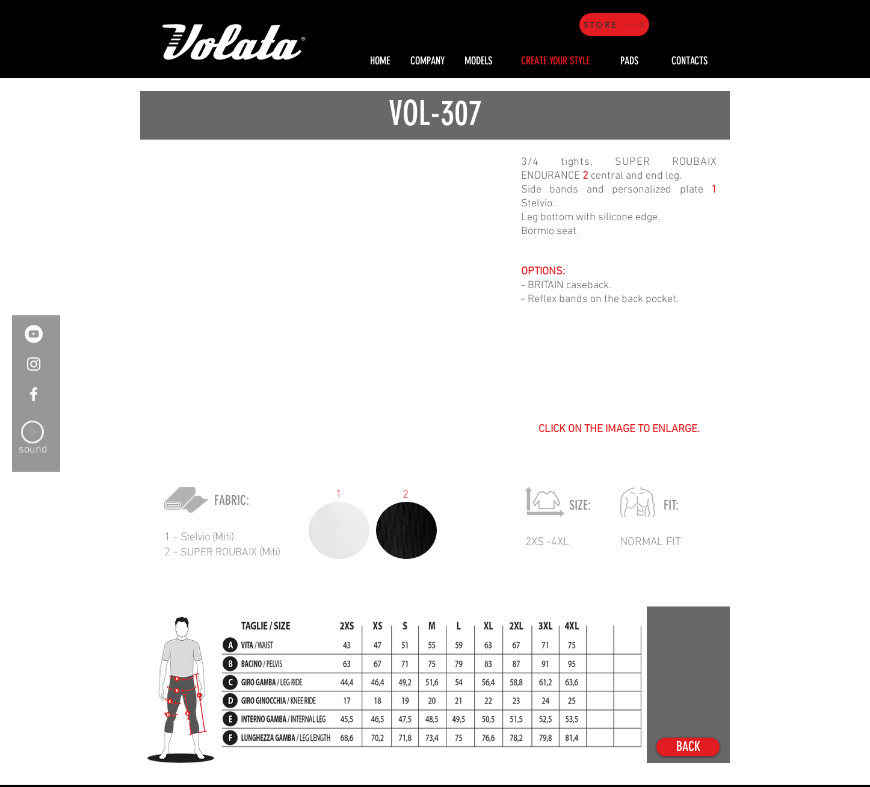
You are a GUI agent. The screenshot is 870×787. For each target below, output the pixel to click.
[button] (324, 300)
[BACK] (688, 747)
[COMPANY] (427, 61)
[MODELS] (478, 61)
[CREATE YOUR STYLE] (555, 61)
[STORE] (614, 24)
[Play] (32, 432)
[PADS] (629, 61)
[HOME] (380, 61)
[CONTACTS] (689, 61)
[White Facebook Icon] (34, 394)
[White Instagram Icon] (34, 364)
